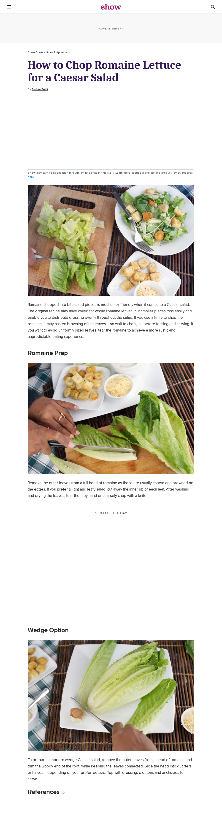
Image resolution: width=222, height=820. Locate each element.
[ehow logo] (111, 7)
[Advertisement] (111, 130)
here (31, 177)
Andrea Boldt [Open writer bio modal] (40, 89)
